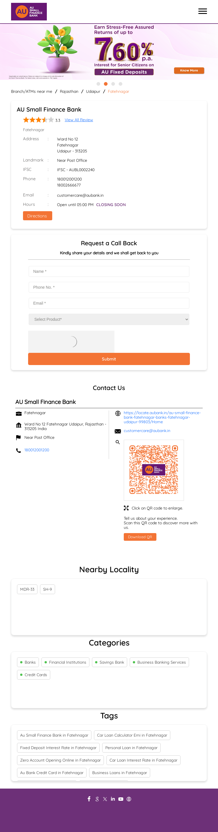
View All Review (79, 119)
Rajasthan (69, 91)
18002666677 (69, 185)
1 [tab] (98, 83)
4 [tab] (120, 83)
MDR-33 (27, 589)
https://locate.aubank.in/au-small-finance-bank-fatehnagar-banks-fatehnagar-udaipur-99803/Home (162, 417)
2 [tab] (105, 83)
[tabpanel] (109, 52)
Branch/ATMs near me (31, 91)
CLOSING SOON (111, 204)
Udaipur (93, 91)
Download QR (140, 537)
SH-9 (47, 589)
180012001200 (69, 179)
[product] (109, 319)
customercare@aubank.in (80, 195)
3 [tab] (112, 83)
